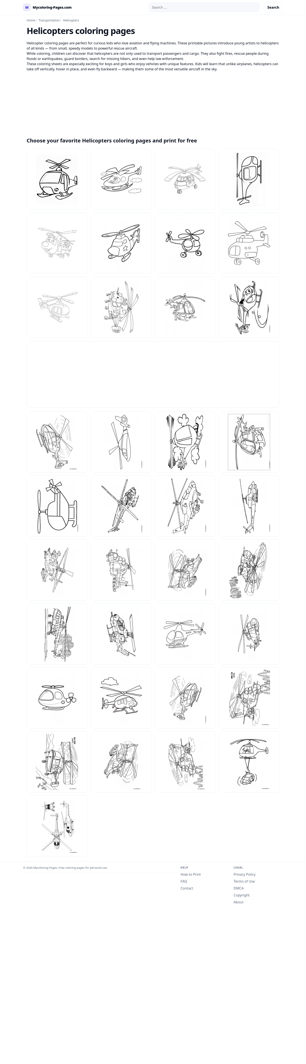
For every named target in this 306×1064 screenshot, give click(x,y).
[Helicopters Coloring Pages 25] (57, 697)
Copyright (242, 895)
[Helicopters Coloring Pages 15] (121, 506)
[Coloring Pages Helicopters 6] (249, 243)
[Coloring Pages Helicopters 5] (185, 243)
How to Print (190, 874)
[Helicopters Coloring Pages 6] (121, 762)
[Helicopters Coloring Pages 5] (57, 762)
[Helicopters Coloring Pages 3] (185, 697)
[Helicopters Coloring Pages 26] (121, 697)
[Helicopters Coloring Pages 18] (57, 570)
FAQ (183, 881)
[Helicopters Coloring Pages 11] (121, 442)
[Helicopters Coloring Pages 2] (185, 570)
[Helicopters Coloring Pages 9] (57, 825)
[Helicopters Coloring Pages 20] (249, 570)
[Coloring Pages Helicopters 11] (185, 179)
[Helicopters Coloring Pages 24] (249, 634)
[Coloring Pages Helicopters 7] (57, 307)
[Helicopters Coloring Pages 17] (249, 506)
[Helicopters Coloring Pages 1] (249, 307)
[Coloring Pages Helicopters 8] (121, 307)
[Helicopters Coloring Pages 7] (185, 762)
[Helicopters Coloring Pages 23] (185, 634)
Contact (186, 888)
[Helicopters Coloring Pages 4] (249, 697)
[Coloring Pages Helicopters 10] (121, 179)
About (238, 902)
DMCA (239, 888)
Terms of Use (244, 881)
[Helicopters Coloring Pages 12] (185, 442)
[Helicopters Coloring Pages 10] (57, 442)
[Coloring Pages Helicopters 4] (121, 243)
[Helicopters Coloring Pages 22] (121, 634)
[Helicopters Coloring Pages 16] (185, 506)
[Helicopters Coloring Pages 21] (57, 634)
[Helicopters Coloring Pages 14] (57, 506)
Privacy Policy (245, 874)
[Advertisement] (153, 102)
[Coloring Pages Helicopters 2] (249, 179)
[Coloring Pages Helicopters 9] (185, 307)
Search (273, 7)
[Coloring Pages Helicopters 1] (57, 179)
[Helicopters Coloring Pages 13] (249, 442)
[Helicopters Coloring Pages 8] (249, 762)
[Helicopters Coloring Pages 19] (121, 570)
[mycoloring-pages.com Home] (47, 7)
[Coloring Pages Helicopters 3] (57, 243)
